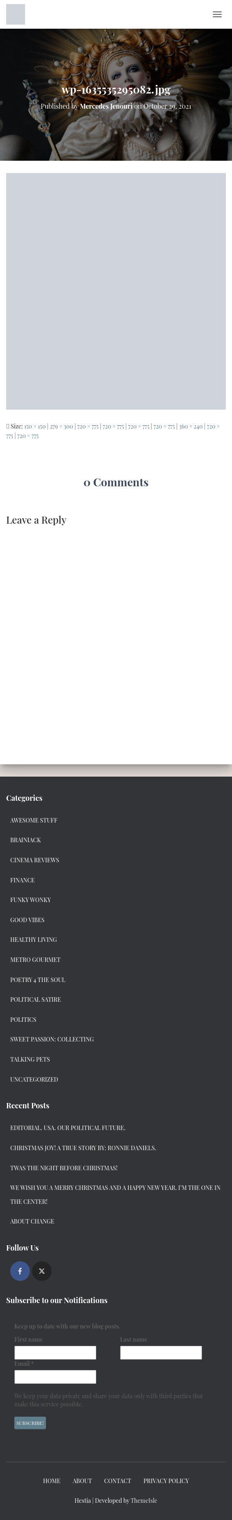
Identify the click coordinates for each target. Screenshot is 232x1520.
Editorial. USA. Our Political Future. (67, 1128)
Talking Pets (30, 1059)
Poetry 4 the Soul (37, 980)
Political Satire (35, 999)
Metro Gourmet (35, 960)
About (82, 1481)
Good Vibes (27, 920)
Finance (22, 880)
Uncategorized (34, 1079)
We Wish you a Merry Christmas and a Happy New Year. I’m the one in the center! (115, 1195)
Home (51, 1481)
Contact (117, 1481)
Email (24, 1363)
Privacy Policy (166, 1481)
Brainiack (25, 840)
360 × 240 (191, 426)
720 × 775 (88, 426)
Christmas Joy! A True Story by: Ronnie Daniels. (83, 1148)
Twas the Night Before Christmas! (64, 1168)
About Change (32, 1221)
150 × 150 (35, 426)
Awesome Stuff (33, 820)
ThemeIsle (144, 1500)
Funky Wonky (30, 900)
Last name (133, 1339)
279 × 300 (61, 426)
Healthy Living (33, 939)
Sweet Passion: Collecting (52, 1039)
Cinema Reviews (34, 860)
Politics (23, 1019)
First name (28, 1339)
